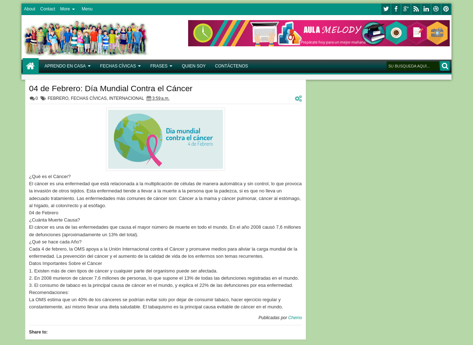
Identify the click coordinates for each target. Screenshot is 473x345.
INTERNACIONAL (126, 98)
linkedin (426, 9)
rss (416, 9)
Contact (47, 8)
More (65, 8)
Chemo (295, 317)
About (29, 8)
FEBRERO (58, 98)
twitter (386, 9)
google (406, 9)
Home (31, 66)
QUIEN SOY (194, 66)
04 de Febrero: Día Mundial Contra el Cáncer (110, 88)
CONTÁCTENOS (231, 66)
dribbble (436, 9)
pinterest (446, 9)
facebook (396, 9)
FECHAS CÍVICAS (118, 66)
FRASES (158, 66)
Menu (87, 8)
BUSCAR (445, 66)
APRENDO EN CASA (65, 66)
